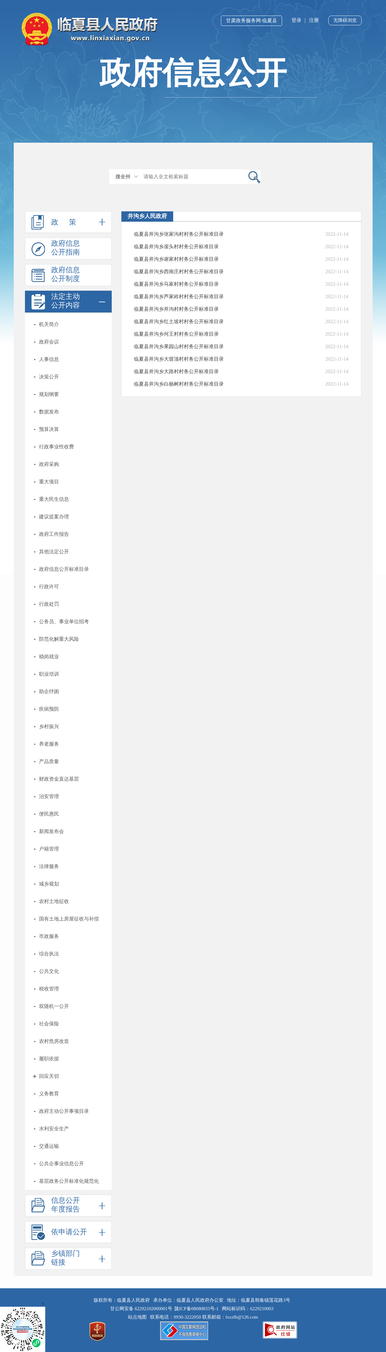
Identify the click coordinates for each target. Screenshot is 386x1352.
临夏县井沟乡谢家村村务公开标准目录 (176, 259)
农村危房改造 (54, 1041)
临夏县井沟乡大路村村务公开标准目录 (176, 371)
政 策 (68, 222)
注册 (314, 20)
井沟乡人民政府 (147, 216)
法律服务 (49, 866)
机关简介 (49, 324)
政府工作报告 (54, 534)
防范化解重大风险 (59, 639)
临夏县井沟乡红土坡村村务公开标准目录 (179, 321)
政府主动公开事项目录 (64, 1111)
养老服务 (49, 744)
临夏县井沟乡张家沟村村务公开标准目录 (179, 234)
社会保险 (49, 1023)
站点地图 (138, 1317)
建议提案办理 (54, 516)
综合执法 (49, 953)
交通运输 (49, 1146)
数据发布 (49, 411)
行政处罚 (49, 604)
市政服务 (49, 936)
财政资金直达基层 (59, 779)
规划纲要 (49, 394)
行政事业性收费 (56, 446)
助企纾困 (49, 691)
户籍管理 (49, 848)
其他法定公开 (54, 551)
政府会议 (49, 341)
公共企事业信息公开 (61, 1163)
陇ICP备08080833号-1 (196, 1308)
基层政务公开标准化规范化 (69, 1181)
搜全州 (122, 176)
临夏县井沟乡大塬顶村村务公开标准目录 (179, 359)
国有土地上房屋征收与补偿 (69, 918)
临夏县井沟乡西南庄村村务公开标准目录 (179, 271)
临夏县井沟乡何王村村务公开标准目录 (176, 334)
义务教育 (49, 1093)
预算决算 (49, 429)
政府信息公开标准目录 (64, 569)
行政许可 (49, 586)
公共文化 (49, 971)
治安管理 (49, 796)
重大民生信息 (54, 499)
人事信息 (49, 359)
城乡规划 (49, 883)
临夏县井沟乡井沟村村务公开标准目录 (176, 309)
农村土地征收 (54, 901)
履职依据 (49, 1058)
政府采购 (49, 464)
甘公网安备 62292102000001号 (141, 1308)
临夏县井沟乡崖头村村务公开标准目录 (176, 246)
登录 (296, 20)
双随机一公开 (54, 1006)
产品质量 (49, 761)
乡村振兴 (49, 726)
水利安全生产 (54, 1128)
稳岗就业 (49, 656)
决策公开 (49, 376)
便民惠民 (49, 814)
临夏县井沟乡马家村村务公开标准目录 (176, 284)
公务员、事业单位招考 (64, 621)
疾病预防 (49, 709)
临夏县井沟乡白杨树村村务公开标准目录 (179, 384)
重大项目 (49, 481)
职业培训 (49, 674)
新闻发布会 (51, 831)
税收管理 (49, 988)
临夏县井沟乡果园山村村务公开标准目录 (179, 346)
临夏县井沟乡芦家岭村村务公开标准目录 (179, 296)
